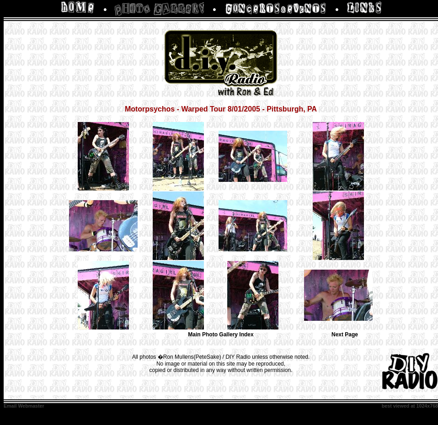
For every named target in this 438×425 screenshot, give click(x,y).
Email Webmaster (24, 406)
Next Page (344, 334)
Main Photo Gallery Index (220, 334)
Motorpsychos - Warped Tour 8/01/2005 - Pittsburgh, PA (221, 109)
